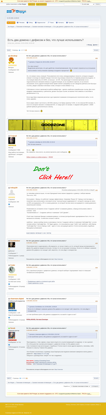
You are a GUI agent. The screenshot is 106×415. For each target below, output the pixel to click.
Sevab (12, 328)
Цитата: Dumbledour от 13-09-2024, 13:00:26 (43, 306)
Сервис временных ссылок (35, 283)
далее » (95, 45)
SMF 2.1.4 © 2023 (9, 404)
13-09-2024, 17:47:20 (31, 267)
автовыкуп (39, 233)
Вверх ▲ (98, 404)
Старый (13, 136)
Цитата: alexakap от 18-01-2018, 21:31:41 (42, 142)
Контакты (73, 404)
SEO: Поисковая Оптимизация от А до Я (44, 364)
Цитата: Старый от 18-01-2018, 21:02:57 (42, 62)
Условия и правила (90, 404)
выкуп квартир (30, 233)
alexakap (13, 56)
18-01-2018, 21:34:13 (31, 138)
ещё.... (89, 1)
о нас (44, 233)
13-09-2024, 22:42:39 (31, 330)
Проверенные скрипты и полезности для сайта (41, 281)
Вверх (9, 378)
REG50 (51, 157)
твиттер (49, 233)
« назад (89, 45)
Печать (96, 50)
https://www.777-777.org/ (41, 353)
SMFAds (7, 406)
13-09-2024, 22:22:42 (31, 300)
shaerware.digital (17, 299)
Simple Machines (19, 404)
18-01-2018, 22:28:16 (31, 190)
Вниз (8, 50)
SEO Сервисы (80, 404)
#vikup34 (13, 188)
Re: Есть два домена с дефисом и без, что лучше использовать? (46, 56)
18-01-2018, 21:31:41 (31, 58)
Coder (12, 265)
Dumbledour (15, 241)
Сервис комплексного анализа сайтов (45, 362)
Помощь (68, 404)
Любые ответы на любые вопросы (36, 157)
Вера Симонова (59, 259)
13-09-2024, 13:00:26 (31, 242)
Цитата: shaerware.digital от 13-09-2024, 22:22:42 (44, 334)
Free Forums (14, 406)
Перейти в (66, 386)
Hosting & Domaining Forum (42, 360)
